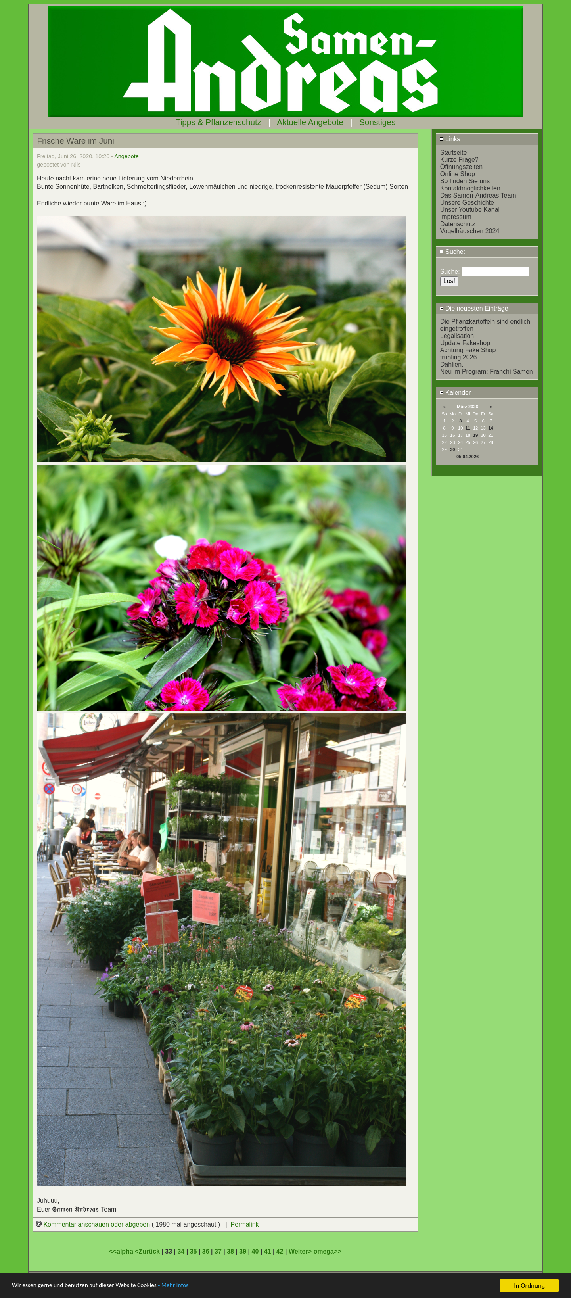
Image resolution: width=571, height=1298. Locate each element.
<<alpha (122, 1251)
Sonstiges (377, 122)
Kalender (455, 392)
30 (452, 449)
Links (449, 139)
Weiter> (301, 1251)
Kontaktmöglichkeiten (470, 188)
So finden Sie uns (465, 181)
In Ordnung (529, 1285)
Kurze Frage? (459, 159)
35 (193, 1251)
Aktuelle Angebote (310, 122)
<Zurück (148, 1251)
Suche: (452, 251)
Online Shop (457, 174)
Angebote (126, 156)
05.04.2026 (467, 456)
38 (230, 1251)
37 (218, 1251)
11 (468, 428)
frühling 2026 (458, 357)
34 (180, 1251)
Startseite (453, 152)
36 (205, 1251)
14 (490, 428)
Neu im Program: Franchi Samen (486, 371)
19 (475, 435)
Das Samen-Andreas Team (478, 195)
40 (255, 1251)
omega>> (327, 1251)
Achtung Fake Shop (468, 350)
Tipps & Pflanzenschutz (219, 122)
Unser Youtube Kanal (470, 209)
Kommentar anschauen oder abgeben (94, 1224)
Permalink (244, 1224)
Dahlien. (452, 364)
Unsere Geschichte (467, 202)
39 (242, 1251)
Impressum (455, 216)
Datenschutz (457, 224)
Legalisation (457, 335)
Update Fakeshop (465, 343)
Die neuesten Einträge (473, 308)
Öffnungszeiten (461, 166)
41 (267, 1251)
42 (280, 1251)
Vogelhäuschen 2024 (469, 231)
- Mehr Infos (188, 1286)
